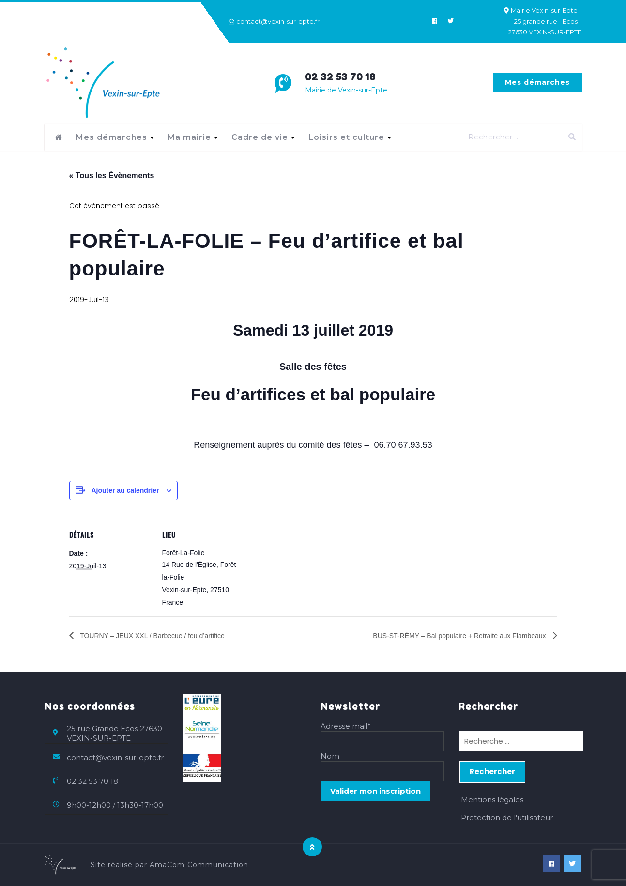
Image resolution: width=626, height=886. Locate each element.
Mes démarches (537, 82)
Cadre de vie (259, 137)
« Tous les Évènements (111, 175)
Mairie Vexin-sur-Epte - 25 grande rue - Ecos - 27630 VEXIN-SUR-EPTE (544, 21)
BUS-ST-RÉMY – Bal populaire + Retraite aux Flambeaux (460, 636)
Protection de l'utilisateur (507, 817)
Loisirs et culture (346, 137)
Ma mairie (189, 137)
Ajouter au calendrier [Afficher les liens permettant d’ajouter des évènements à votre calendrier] (125, 490)
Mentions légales (492, 799)
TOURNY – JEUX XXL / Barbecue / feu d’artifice (151, 636)
